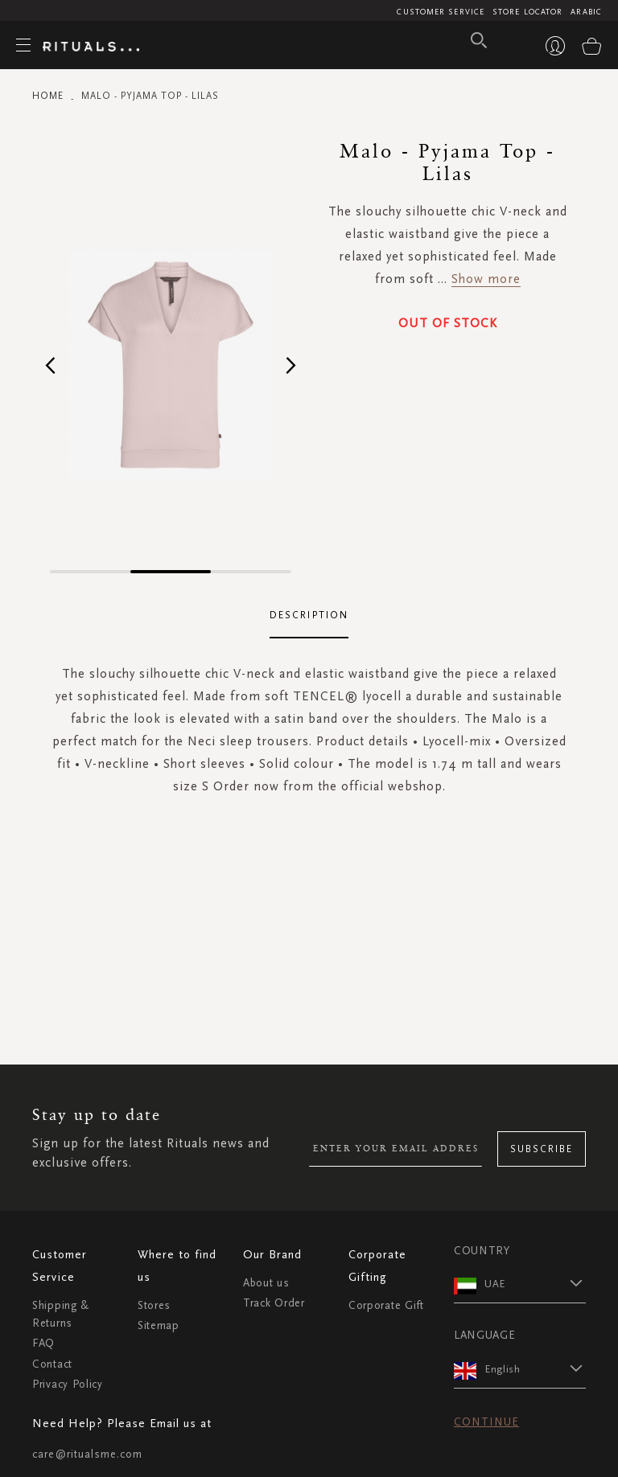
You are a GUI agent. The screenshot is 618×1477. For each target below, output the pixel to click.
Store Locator (527, 12)
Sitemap (158, 1325)
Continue (486, 1422)
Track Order (274, 1303)
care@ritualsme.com (87, 1454)
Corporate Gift (386, 1305)
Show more (486, 278)
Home (48, 95)
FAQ (43, 1343)
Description (309, 615)
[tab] (309, 615)
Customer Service (440, 12)
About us (266, 1283)
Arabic (586, 12)
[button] (50, 365)
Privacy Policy (67, 1384)
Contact (52, 1364)
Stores (154, 1305)
